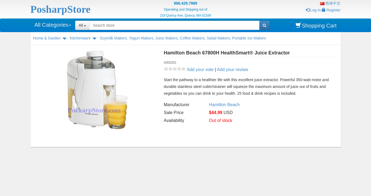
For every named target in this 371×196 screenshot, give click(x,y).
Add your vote (200, 69)
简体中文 (330, 3)
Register (331, 10)
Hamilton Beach (224, 104)
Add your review (232, 69)
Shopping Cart (316, 25)
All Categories (53, 25)
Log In (313, 10)
